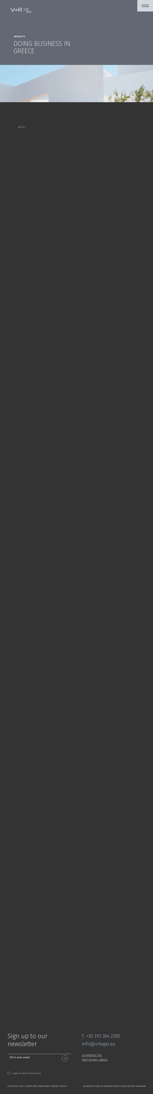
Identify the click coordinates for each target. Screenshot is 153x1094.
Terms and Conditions (37, 1086)
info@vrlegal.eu (98, 1044)
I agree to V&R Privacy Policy (26, 1073)
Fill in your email (20, 1057)
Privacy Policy (59, 1086)
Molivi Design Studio (108, 1086)
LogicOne (141, 1086)
